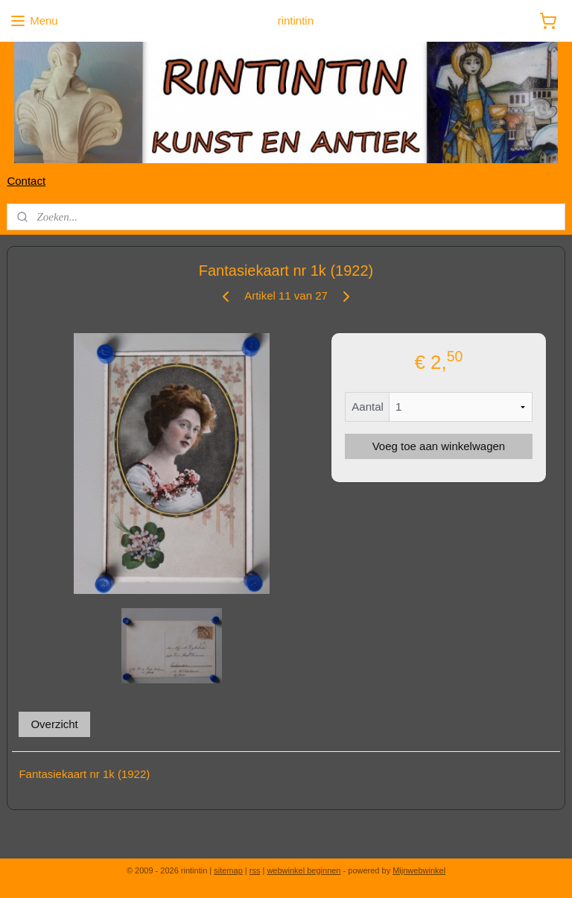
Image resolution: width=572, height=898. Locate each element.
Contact (26, 180)
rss (255, 870)
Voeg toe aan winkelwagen (438, 446)
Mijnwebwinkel (419, 870)
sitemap (228, 870)
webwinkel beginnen (303, 870)
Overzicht (54, 723)
